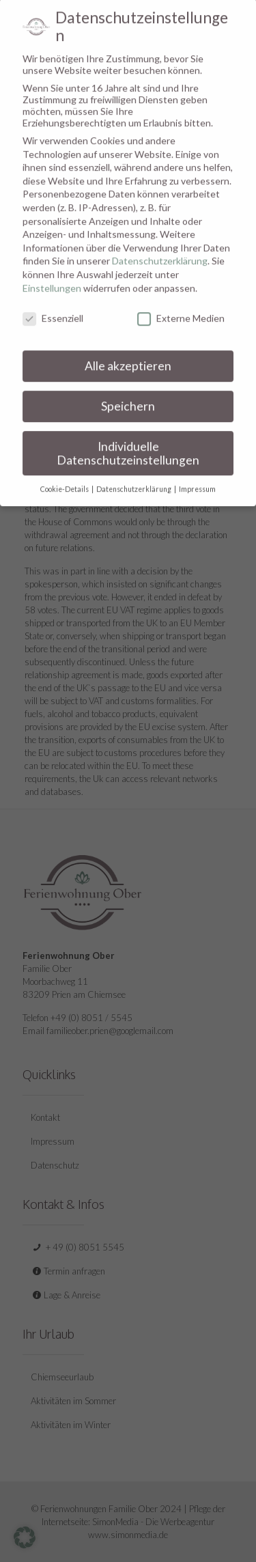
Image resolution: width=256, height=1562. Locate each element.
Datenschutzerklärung (160, 247)
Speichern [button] (128, 393)
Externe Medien (181, 305)
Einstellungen (52, 274)
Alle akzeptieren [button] (128, 353)
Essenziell (53, 305)
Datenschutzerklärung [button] (134, 476)
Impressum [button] (197, 476)
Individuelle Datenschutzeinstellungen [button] (128, 440)
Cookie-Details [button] (65, 476)
